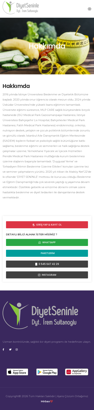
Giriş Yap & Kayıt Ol (47, 224)
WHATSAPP (47, 242)
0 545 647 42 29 (47, 264)
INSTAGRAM (47, 275)
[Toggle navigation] (89, 9)
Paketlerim (47, 253)
